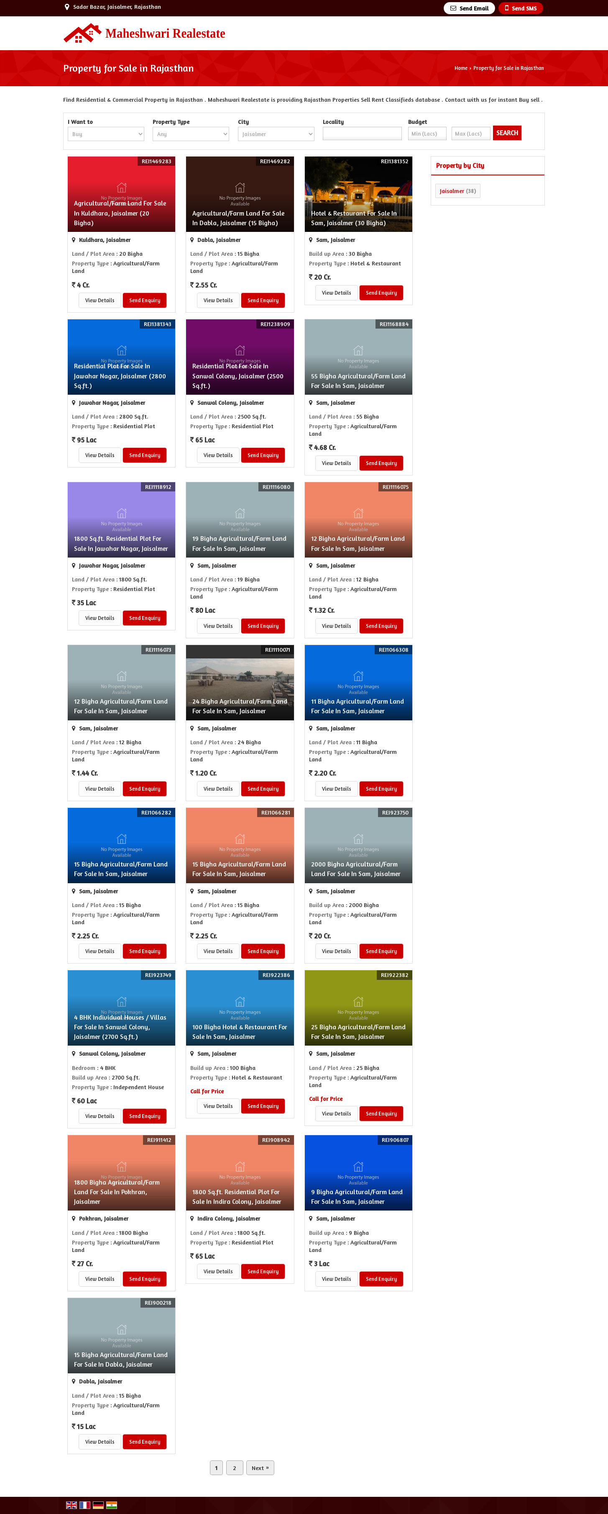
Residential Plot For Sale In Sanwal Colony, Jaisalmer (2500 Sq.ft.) (238, 375)
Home (461, 68)
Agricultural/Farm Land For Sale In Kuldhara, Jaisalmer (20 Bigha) (120, 212)
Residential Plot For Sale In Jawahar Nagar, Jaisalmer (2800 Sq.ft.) (120, 375)
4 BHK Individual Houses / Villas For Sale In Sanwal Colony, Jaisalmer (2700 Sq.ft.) (120, 1027)
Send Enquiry (144, 300)
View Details (100, 300)
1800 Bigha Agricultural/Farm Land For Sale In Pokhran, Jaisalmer (117, 1192)
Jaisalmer (452, 190)
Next (260, 1467)
